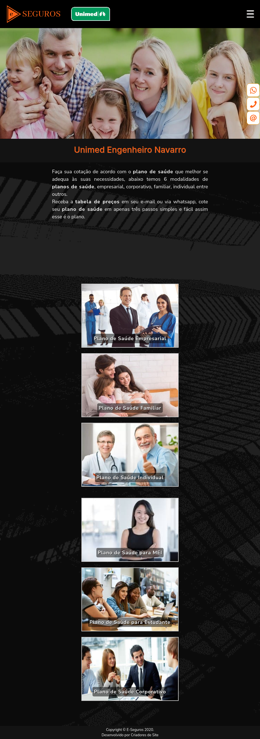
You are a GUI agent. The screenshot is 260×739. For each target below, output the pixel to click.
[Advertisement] (130, 254)
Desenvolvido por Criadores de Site (130, 735)
